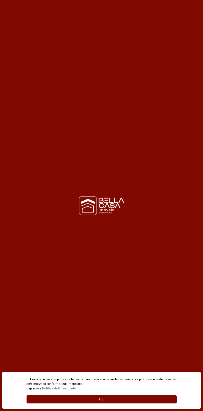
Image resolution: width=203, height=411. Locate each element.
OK (101, 399)
